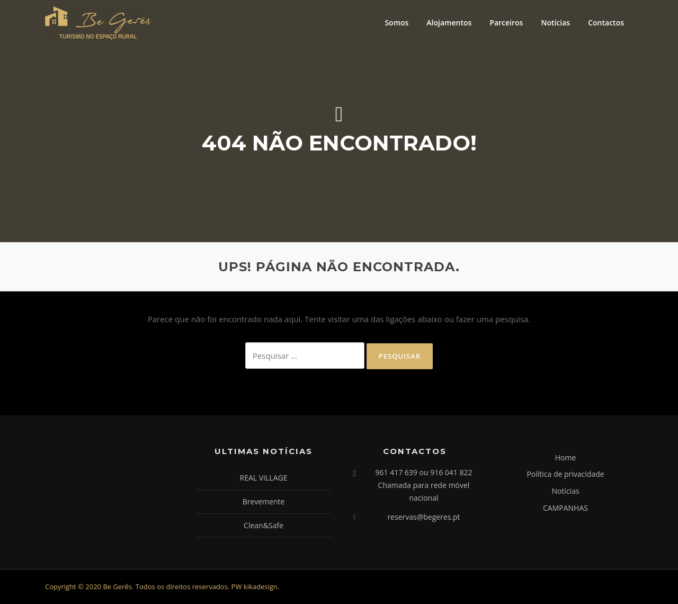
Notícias (555, 22)
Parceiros (506, 22)
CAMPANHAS (565, 508)
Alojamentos (448, 22)
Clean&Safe (263, 525)
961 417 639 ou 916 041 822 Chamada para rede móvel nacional (424, 485)
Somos (396, 22)
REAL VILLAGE (264, 478)
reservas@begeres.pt (423, 517)
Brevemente (264, 501)
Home (565, 457)
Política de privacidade (565, 474)
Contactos (606, 22)
